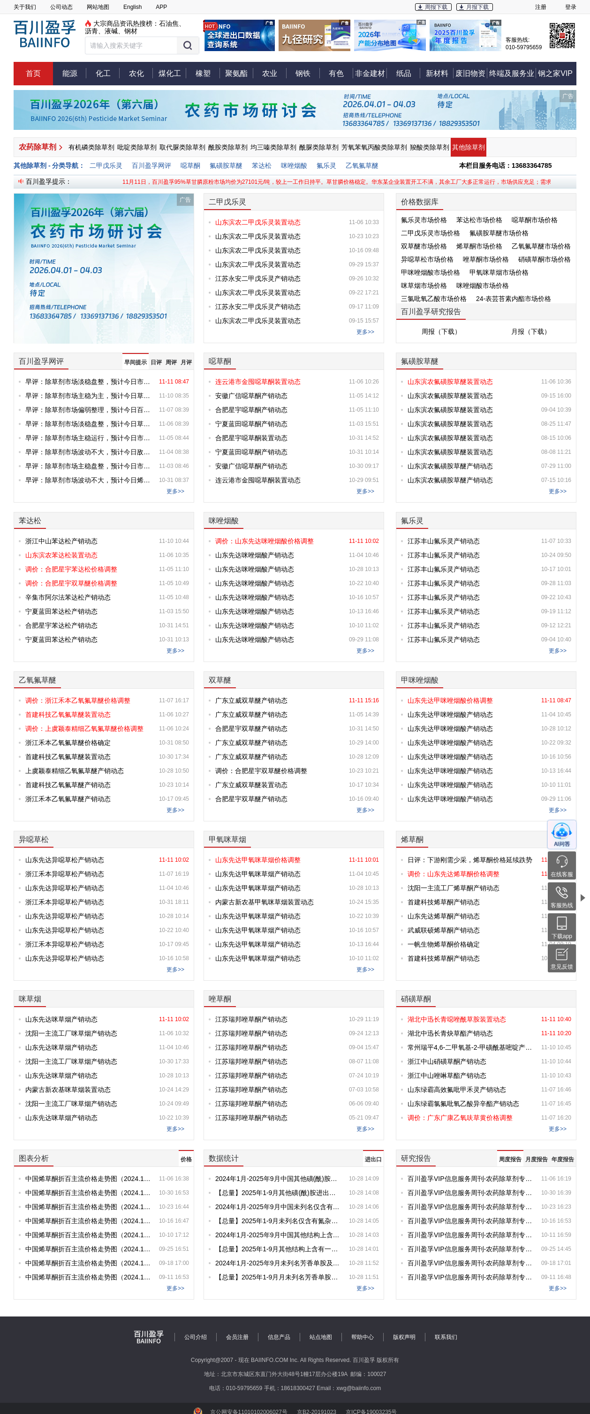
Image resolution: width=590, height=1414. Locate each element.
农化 (141, 73)
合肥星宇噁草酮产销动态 (251, 410)
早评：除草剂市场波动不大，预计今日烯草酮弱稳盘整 (88, 480)
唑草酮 (220, 999)
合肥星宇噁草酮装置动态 (251, 438)
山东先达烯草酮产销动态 (444, 916)
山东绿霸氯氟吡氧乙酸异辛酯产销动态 (463, 1103)
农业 (274, 73)
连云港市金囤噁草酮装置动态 (258, 381)
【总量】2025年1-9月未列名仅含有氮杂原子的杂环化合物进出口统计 (278, 1221)
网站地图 (98, 7)
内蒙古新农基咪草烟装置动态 (68, 1089)
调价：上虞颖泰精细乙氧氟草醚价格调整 (84, 728)
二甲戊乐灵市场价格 (430, 233)
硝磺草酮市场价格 (544, 259)
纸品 (408, 73)
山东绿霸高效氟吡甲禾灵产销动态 (457, 1089)
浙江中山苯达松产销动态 (61, 541)
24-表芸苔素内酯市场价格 (513, 298)
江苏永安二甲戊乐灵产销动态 (258, 278)
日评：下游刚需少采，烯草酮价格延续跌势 (470, 860)
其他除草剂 (468, 147)
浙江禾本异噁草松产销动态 (64, 874)
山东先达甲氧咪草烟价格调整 (258, 860)
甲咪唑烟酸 (420, 680)
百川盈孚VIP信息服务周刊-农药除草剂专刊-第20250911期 (471, 1277)
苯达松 (262, 165)
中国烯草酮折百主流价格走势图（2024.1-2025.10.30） (88, 1192)
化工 (108, 73)
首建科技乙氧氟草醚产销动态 (68, 785)
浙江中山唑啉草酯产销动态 (447, 1075)
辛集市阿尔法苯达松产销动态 (68, 597)
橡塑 (208, 73)
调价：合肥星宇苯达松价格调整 (71, 569)
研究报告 (416, 1158)
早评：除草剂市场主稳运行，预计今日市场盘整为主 (88, 438)
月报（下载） (531, 331)
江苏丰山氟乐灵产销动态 (444, 541)
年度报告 (563, 1159)
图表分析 (34, 1158)
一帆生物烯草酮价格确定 (444, 944)
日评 (156, 362)
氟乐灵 (326, 165)
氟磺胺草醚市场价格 (499, 233)
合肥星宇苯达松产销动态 (61, 625)
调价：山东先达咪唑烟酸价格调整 (264, 541)
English (132, 7)
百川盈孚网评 (151, 165)
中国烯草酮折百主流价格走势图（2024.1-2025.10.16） (88, 1221)
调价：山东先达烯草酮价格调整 (453, 874)
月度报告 (536, 1159)
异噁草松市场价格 (427, 259)
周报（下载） (441, 331)
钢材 (130, 31)
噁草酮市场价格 (535, 220)
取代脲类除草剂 (182, 147)
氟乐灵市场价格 (424, 220)
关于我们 (25, 7)
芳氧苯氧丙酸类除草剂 (374, 147)
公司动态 (61, 7)
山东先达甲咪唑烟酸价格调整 (450, 700)
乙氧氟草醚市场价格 (541, 246)
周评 (171, 362)
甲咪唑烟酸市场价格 (430, 272)
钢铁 (307, 73)
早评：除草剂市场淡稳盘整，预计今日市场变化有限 (88, 381)
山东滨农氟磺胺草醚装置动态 (450, 381)
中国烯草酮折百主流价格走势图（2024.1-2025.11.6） (88, 1178)
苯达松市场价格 (479, 220)
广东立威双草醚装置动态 (251, 785)
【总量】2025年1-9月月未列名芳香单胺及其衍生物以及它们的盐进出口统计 (278, 1277)
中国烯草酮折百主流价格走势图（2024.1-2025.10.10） (88, 1235)
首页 (33, 73)
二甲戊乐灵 (106, 165)
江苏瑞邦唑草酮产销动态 (251, 1019)
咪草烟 (30, 999)
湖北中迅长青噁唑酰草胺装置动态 (457, 1019)
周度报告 (510, 1159)
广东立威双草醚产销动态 (251, 700)
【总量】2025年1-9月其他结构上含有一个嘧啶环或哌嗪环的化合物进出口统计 (278, 1249)
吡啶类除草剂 (137, 147)
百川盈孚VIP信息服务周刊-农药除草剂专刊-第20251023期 (471, 1207)
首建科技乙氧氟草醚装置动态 (68, 714)
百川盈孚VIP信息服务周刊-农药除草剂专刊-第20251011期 (471, 1235)
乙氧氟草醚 (362, 165)
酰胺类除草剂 (228, 147)
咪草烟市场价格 (424, 285)
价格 (186, 1159)
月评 (186, 362)
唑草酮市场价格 (486, 259)
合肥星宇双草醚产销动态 (251, 728)
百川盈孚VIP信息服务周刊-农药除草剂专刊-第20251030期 (471, 1192)
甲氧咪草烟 (227, 839)
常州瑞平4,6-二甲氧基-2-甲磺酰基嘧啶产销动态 (471, 1047)
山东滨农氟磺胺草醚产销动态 (450, 466)
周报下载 (436, 7)
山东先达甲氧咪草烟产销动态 (258, 874)
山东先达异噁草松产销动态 (64, 860)
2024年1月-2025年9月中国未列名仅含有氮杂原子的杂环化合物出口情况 (278, 1207)
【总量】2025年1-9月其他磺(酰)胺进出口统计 (278, 1192)
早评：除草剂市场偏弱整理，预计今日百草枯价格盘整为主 (88, 410)
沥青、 (95, 31)
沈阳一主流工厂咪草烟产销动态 (71, 1033)
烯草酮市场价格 (479, 246)
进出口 (373, 1159)
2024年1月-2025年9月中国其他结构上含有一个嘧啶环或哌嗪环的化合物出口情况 (278, 1235)
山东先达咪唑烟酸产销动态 (254, 555)
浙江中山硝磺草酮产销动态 (447, 1061)
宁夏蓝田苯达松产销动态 (61, 611)
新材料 (440, 73)
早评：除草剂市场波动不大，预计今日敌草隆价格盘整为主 (88, 452)
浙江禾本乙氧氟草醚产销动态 (68, 799)
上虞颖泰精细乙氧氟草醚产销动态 (74, 771)
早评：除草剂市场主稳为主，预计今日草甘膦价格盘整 (88, 395)
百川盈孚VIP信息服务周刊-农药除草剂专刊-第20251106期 (471, 1178)
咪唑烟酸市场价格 (482, 285)
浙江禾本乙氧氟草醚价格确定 (68, 742)
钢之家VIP (555, 73)
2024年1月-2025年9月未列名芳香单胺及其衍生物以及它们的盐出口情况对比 (278, 1263)
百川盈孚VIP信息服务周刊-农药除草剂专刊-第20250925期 (471, 1249)
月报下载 (477, 7)
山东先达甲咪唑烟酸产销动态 (450, 714)
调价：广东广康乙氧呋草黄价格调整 (460, 1117)
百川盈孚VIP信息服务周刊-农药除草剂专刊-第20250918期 (471, 1263)
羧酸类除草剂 (429, 147)
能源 (74, 73)
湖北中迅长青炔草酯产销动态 (450, 1033)
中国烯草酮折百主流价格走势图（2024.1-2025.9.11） (88, 1277)
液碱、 (114, 31)
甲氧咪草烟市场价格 (499, 272)
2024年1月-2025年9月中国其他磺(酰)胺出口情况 (278, 1178)
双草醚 (220, 680)
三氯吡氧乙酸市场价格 (434, 298)
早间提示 (135, 362)
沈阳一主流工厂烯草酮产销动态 (453, 888)
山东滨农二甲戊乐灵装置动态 (258, 222)
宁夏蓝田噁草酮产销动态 (251, 424)
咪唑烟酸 (294, 165)
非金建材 (371, 73)
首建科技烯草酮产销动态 (444, 902)
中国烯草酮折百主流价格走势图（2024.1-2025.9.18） (88, 1263)
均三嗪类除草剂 (273, 147)
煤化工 (173, 73)
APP (161, 7)
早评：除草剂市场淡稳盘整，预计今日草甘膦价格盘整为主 (88, 424)
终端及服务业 (512, 73)
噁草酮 (190, 165)
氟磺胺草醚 (226, 165)
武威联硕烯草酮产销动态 (444, 930)
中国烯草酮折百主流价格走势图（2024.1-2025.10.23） (88, 1207)
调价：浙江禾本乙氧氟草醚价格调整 (77, 700)
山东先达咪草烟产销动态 (61, 1019)
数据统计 (224, 1158)
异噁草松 (34, 839)
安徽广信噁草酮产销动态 (251, 395)
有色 (341, 73)
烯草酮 (412, 839)
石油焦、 (172, 23)
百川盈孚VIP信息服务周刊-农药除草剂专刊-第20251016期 (471, 1221)
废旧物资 (471, 73)
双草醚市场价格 (424, 246)
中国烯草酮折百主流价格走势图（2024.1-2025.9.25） (88, 1249)
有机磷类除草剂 (91, 147)
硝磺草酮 (416, 999)
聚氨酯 (239, 73)
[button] (142, 45)
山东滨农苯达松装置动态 (61, 555)
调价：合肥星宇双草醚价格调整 (71, 583)
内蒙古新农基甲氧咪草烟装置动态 (264, 902)
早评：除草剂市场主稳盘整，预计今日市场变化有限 (88, 466)
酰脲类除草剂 (319, 147)
